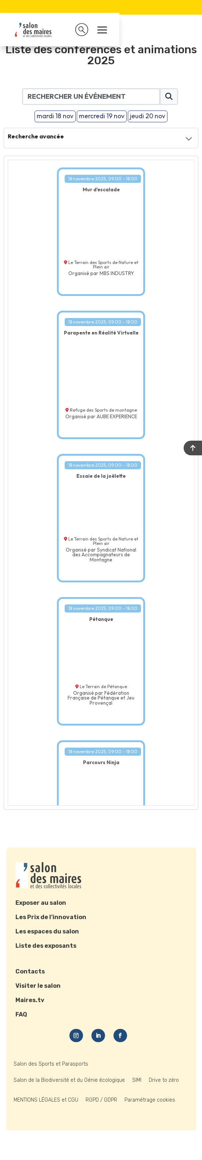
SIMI (136, 1080)
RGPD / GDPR (101, 1100)
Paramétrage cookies (150, 1100)
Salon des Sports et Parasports (51, 1064)
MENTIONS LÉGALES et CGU (46, 1100)
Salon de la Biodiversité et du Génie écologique (69, 1080)
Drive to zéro (164, 1080)
